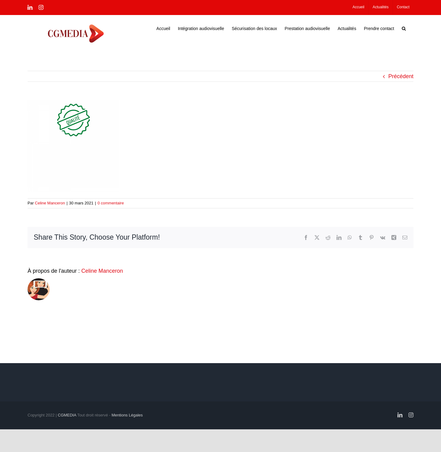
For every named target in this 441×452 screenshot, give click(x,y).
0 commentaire (110, 202)
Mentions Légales (127, 414)
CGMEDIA (67, 414)
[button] (404, 28)
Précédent (400, 76)
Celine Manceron (50, 202)
